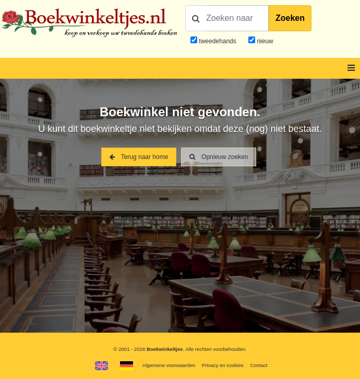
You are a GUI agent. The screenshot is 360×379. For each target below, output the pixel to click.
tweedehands (217, 41)
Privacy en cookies (223, 365)
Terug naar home (139, 157)
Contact (258, 365)
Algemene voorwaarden (168, 365)
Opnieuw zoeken (218, 157)
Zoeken (290, 18)
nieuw (264, 41)
